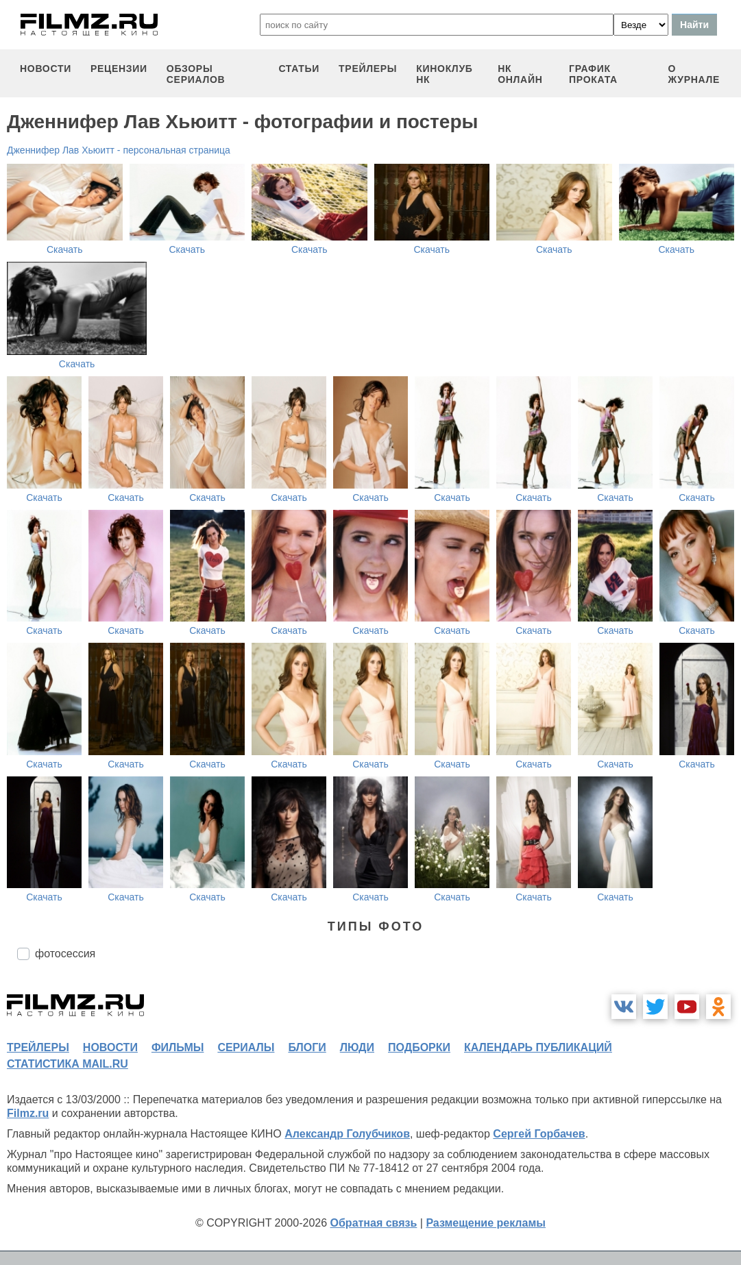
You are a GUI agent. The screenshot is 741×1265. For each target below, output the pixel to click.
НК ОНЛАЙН (520, 74)
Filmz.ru (28, 1113)
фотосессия (65, 953)
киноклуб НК (444, 74)
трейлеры (368, 68)
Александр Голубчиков (347, 1134)
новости (45, 68)
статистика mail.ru (67, 1064)
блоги (307, 1047)
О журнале (694, 74)
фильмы (177, 1047)
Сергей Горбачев (539, 1134)
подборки (419, 1047)
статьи (298, 68)
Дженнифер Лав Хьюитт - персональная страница (118, 150)
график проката (593, 74)
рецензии (118, 68)
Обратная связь (373, 1223)
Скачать (65, 249)
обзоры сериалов (196, 74)
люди (357, 1047)
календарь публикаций (538, 1047)
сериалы (245, 1047)
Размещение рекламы (486, 1223)
